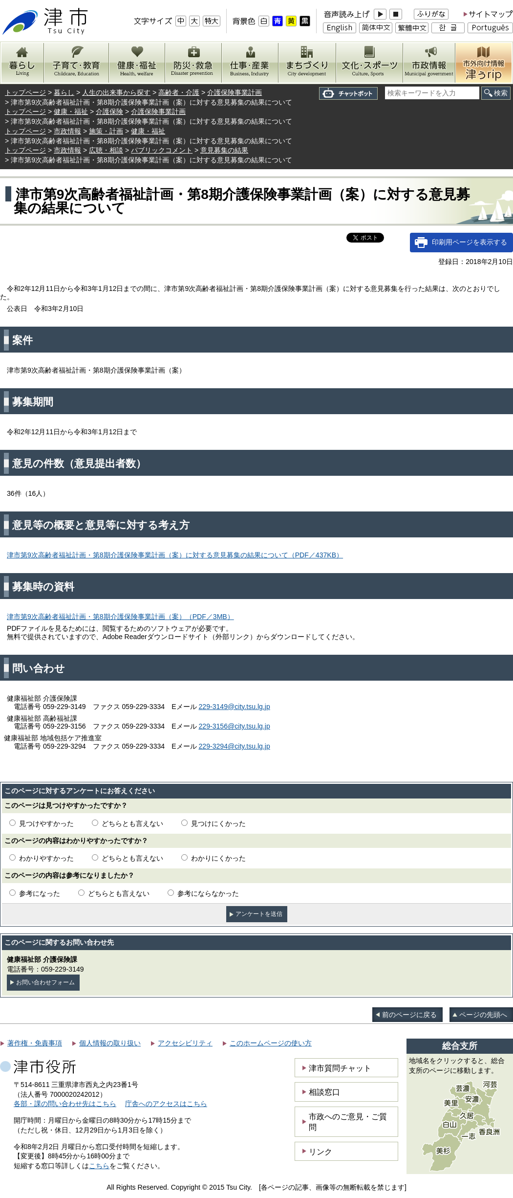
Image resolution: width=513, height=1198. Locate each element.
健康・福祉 (71, 111)
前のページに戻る (409, 1015)
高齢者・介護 (178, 92)
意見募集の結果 (224, 150)
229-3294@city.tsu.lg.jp (234, 746)
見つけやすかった (46, 823)
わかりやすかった (46, 858)
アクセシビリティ (185, 1043)
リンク (320, 1151)
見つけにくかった (218, 823)
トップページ (25, 92)
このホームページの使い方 (271, 1043)
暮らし (64, 92)
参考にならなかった (208, 893)
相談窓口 (324, 1091)
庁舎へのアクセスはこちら (166, 1104)
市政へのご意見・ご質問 (348, 1121)
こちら (99, 1166)
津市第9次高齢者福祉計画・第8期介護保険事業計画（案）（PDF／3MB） (120, 617)
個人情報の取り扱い (110, 1043)
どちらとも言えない (132, 823)
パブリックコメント (161, 150)
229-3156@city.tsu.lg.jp (234, 726)
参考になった (39, 893)
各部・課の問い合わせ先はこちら (65, 1104)
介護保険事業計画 (234, 92)
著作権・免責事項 (34, 1043)
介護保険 (109, 111)
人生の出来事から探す (116, 92)
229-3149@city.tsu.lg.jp (234, 706)
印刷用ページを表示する (469, 242)
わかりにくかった (218, 858)
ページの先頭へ (483, 1015)
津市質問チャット (340, 1068)
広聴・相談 (106, 150)
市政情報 (67, 131)
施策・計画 (106, 131)
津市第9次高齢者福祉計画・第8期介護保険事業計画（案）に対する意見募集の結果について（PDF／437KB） (175, 555)
